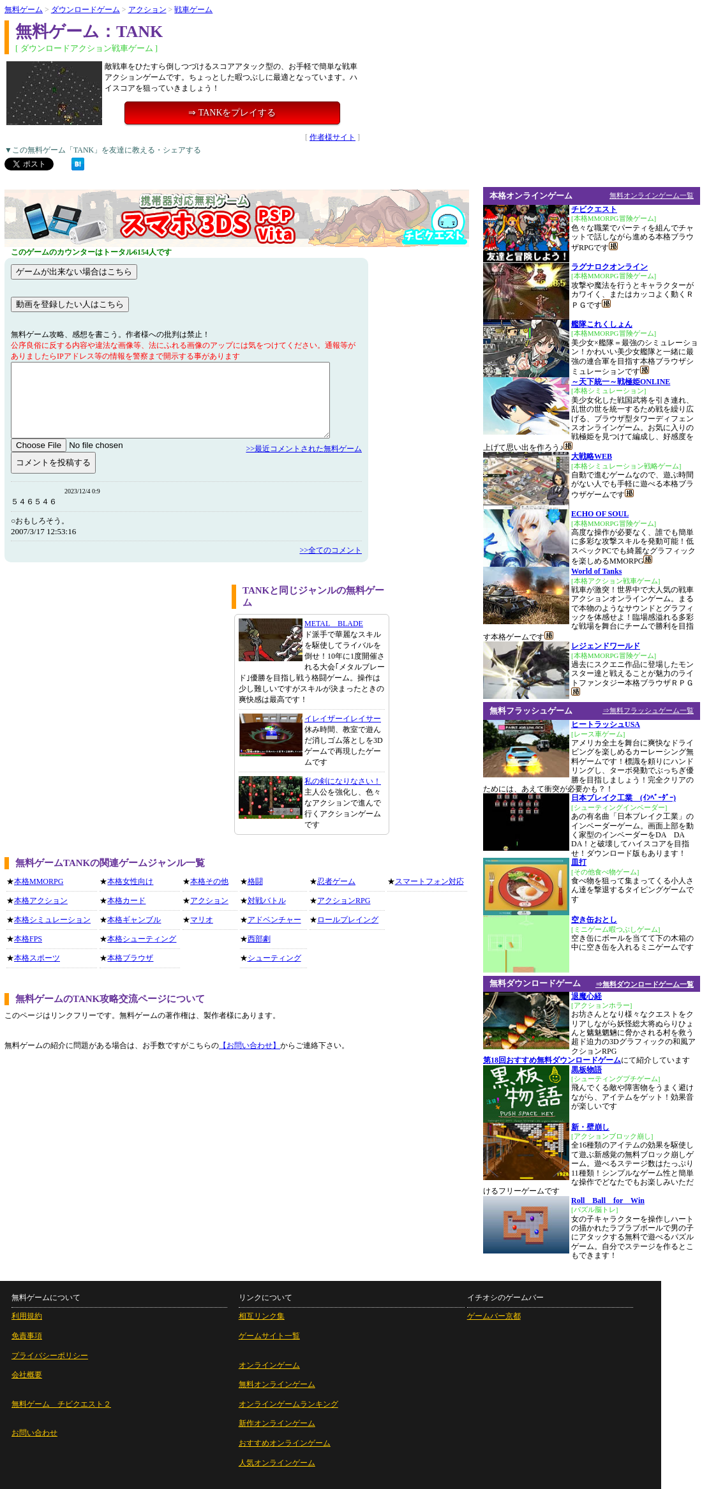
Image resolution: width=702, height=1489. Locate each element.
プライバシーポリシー (49, 1355)
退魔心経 (586, 996)
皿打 (578, 862)
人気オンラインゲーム (277, 1462)
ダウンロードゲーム (85, 9)
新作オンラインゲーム (277, 1423)
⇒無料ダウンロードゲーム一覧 (644, 984)
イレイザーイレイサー (342, 718)
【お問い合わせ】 (249, 1045)
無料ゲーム (23, 9)
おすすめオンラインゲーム (285, 1443)
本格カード (126, 900)
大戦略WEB (591, 456)
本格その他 (209, 881)
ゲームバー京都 (494, 1316)
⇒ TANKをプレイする (232, 112)
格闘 (255, 881)
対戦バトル (267, 900)
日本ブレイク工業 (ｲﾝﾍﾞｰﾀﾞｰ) (623, 797)
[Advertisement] (113, 674)
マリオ (201, 919)
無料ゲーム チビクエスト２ (61, 1404)
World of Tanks (596, 571)
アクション (147, 9)
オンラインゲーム (269, 1365)
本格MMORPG (38, 881)
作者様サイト (332, 137)
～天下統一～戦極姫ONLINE (620, 381)
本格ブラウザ (130, 958)
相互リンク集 (262, 1316)
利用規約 (26, 1316)
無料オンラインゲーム (277, 1384)
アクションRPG (343, 900)
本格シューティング (141, 938)
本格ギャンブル (134, 919)
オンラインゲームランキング (288, 1404)
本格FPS (28, 938)
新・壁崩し (590, 1127)
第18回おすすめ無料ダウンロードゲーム (552, 1060)
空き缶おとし (594, 919)
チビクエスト (594, 209)
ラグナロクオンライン (609, 266)
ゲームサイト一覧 (269, 1335)
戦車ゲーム (193, 9)
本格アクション (41, 900)
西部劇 (259, 938)
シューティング (274, 958)
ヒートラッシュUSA (605, 724)
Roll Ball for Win (608, 1200)
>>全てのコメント (330, 550)
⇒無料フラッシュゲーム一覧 (648, 710)
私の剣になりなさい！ (342, 781)
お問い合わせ (34, 1432)
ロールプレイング (347, 919)
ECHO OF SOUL (600, 513)
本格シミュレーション (52, 919)
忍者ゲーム (336, 881)
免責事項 (26, 1335)
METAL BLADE (333, 623)
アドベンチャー (274, 919)
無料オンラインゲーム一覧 (651, 195)
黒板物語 (586, 1069)
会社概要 (26, 1374)
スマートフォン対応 (429, 881)
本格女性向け (130, 881)
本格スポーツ (37, 958)
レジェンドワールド (605, 645)
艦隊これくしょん (601, 324)
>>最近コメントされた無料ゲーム (304, 448)
